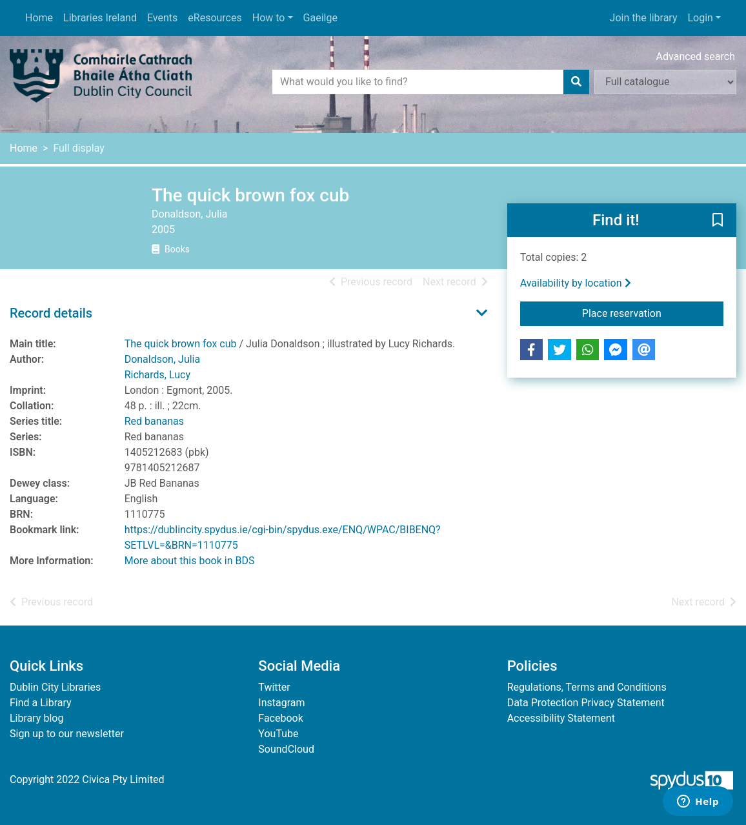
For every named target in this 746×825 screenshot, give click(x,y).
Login (699, 18)
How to (268, 18)
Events (162, 18)
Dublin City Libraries (55, 687)
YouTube (278, 734)
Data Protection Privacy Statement (586, 703)
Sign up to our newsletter (67, 734)
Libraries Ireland (100, 18)
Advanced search (695, 56)
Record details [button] (51, 313)
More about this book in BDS (190, 561)
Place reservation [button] (652, 312)
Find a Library (41, 703)
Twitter (274, 687)
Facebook (280, 718)
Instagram (281, 703)
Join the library (644, 18)
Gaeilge (320, 18)
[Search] (576, 82)
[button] (717, 220)
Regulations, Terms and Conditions (587, 687)
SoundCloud (286, 749)
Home (39, 18)
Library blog (36, 718)
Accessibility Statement (561, 718)
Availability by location (575, 283)
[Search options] (665, 82)
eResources (214, 18)
